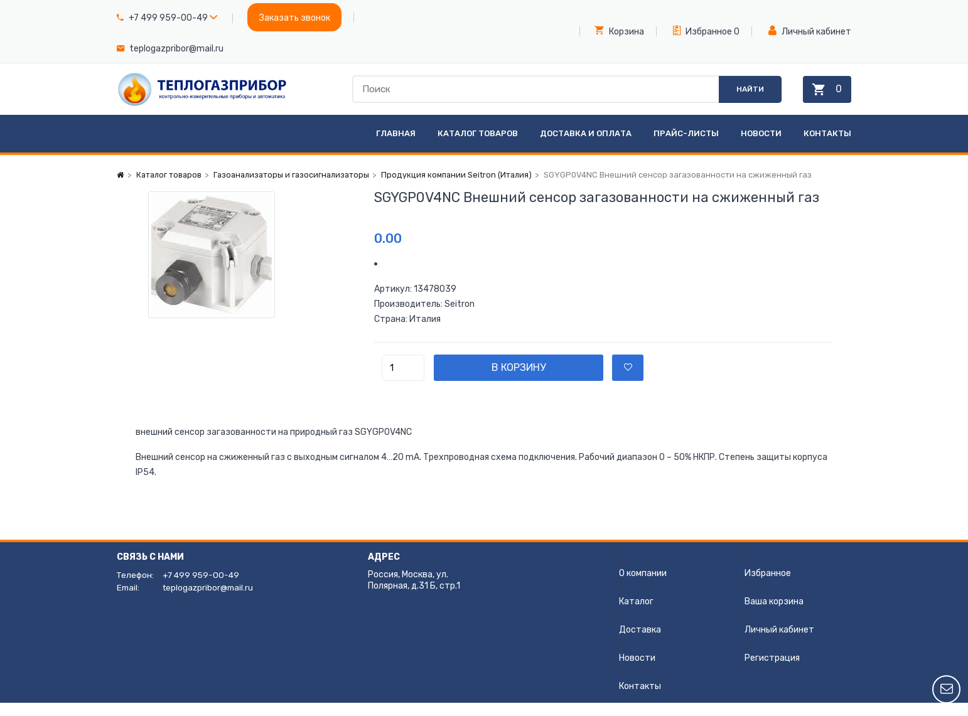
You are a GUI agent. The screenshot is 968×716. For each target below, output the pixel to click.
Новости (761, 146)
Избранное (702, 31)
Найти (740, 95)
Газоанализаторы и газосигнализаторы (296, 188)
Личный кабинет (809, 31)
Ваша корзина (774, 614)
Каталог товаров (478, 146)
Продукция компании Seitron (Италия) (466, 188)
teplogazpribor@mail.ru (176, 48)
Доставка (640, 643)
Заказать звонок (294, 18)
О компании (643, 586)
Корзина (619, 31)
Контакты (827, 146)
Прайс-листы (686, 146)
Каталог (636, 614)
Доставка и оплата (586, 146)
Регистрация (772, 671)
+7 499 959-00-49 (168, 18)
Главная (396, 146)
